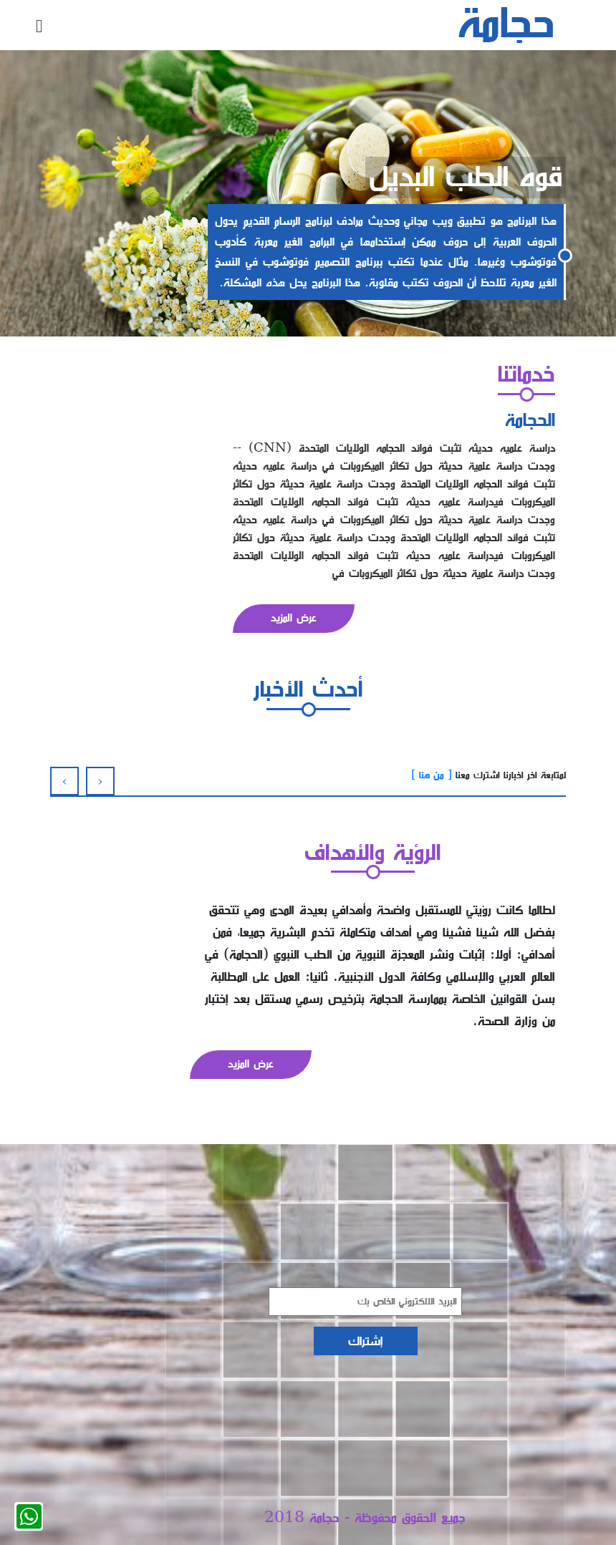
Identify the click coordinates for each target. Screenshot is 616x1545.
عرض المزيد (294, 618)
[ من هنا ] (431, 775)
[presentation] (68, 781)
